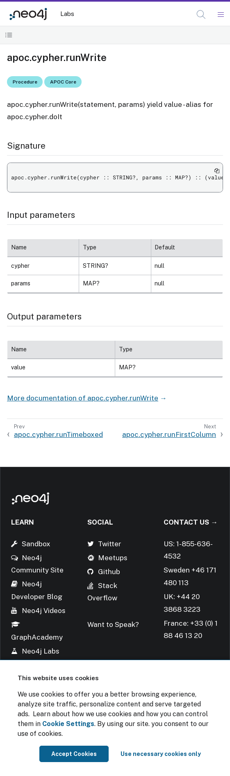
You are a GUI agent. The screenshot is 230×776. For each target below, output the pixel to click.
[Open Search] (201, 15)
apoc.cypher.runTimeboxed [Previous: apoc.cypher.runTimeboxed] (58, 434)
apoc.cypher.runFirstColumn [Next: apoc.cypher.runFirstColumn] (169, 434)
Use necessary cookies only (161, 754)
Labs (67, 13)
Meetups (113, 558)
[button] (201, 14)
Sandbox (36, 544)
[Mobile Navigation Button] (220, 15)
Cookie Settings (68, 724)
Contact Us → (191, 522)
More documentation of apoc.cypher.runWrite (82, 398)
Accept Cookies (74, 754)
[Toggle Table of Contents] (9, 35)
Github (109, 572)
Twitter (109, 544)
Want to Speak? (113, 624)
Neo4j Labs (40, 651)
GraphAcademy (37, 637)
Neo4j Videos (44, 610)
